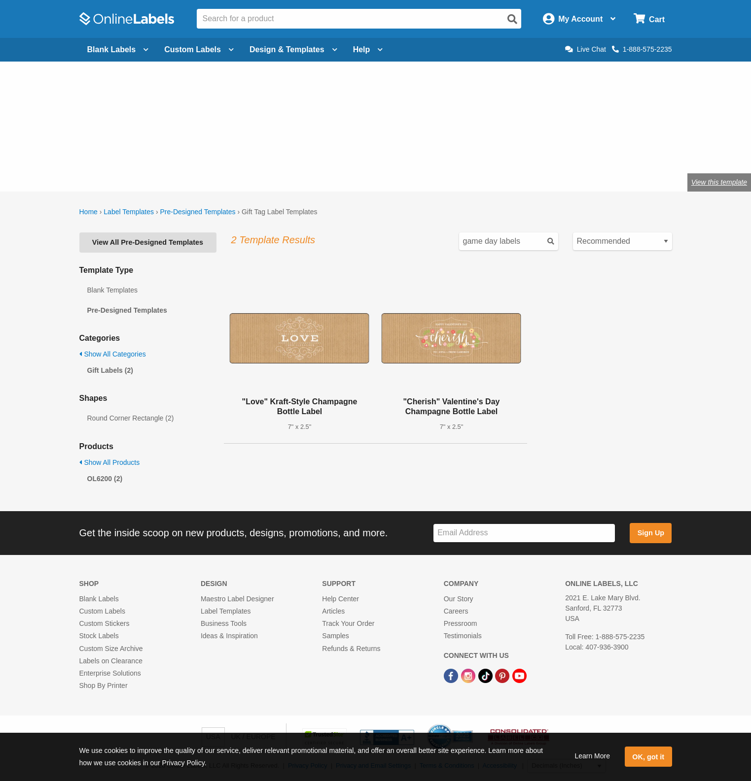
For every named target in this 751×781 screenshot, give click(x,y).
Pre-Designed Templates (197, 212)
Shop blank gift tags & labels (269, 150)
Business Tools (224, 623)
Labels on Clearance (111, 661)
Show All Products (109, 462)
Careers (456, 611)
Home (88, 212)
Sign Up (651, 533)
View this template (719, 182)
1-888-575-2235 (642, 49)
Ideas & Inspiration (229, 636)
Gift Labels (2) (110, 370)
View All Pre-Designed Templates (147, 242)
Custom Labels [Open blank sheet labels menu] (199, 49)
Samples (335, 636)
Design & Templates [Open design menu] (293, 49)
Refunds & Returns (351, 648)
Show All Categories (112, 354)
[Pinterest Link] (503, 675)
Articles (333, 611)
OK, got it (648, 757)
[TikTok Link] (486, 675)
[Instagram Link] (469, 675)
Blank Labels (99, 599)
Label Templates (129, 212)
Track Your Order (348, 623)
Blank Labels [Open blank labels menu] (118, 49)
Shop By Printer (103, 685)
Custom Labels (102, 611)
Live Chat (585, 49)
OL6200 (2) (105, 479)
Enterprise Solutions (110, 673)
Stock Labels (99, 636)
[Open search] (512, 19)
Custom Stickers (104, 623)
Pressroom (460, 623)
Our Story (458, 599)
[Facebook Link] (452, 675)
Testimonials (463, 636)
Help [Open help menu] (368, 49)
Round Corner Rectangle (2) (130, 418)
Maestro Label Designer (237, 599)
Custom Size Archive (111, 648)
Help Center (340, 599)
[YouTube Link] (519, 675)
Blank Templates (112, 290)
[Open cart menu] (649, 19)
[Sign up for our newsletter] (524, 533)
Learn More (592, 756)
